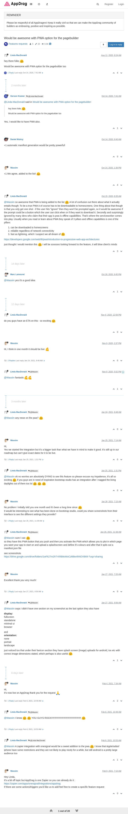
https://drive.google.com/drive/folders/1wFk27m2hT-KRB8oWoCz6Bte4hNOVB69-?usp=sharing (53, 556)
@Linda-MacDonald (14, 102)
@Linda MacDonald (34, 96)
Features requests (18, 43)
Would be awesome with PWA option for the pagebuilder (62, 102)
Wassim (14, 168)
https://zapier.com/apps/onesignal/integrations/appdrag (32, 783)
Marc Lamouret (17, 274)
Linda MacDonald (18, 55)
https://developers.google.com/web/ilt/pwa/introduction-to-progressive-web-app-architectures (52, 239)
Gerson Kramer (17, 96)
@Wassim (9, 202)
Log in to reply (116, 44)
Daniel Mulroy (16, 139)
